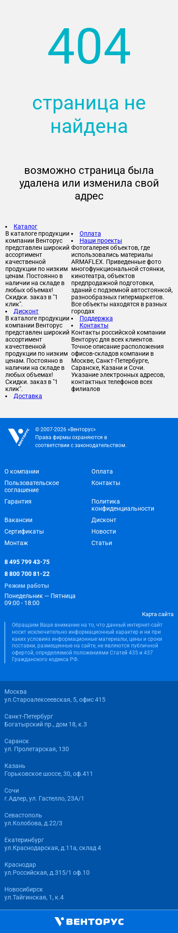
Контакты (94, 325)
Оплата (90, 233)
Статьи (101, 542)
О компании (21, 471)
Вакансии (18, 519)
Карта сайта (158, 614)
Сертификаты (24, 531)
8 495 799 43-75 (27, 561)
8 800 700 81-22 (27, 573)
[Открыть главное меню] (10, 922)
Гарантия (18, 501)
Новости (103, 531)
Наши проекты (101, 240)
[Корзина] (103, 922)
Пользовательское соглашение (31, 486)
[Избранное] (136, 922)
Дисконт (26, 311)
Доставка (28, 395)
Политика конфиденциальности (122, 505)
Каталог (25, 226)
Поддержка (96, 318)
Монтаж (16, 542)
